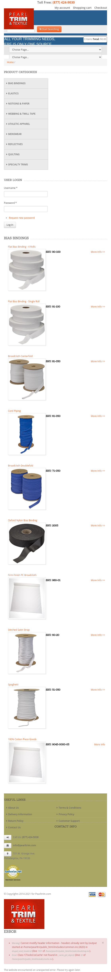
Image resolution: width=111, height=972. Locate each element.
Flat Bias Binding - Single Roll (24, 301)
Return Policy (14, 821)
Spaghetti (13, 684)
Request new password (22, 218)
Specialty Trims (16, 164)
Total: (96, 39)
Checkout (100, 8)
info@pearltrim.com (24, 845)
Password (10, 203)
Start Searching (49, 29)
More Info (99, 744)
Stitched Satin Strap (19, 629)
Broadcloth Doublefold (20, 465)
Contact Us (13, 827)
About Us (12, 807)
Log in (10, 224)
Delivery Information (18, 814)
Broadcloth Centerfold (20, 356)
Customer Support (68, 821)
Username (11, 188)
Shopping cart (82, 8)
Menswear (13, 134)
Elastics (11, 93)
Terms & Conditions (68, 807)
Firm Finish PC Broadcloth (22, 575)
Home (10, 62)
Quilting (12, 154)
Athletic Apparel (17, 124)
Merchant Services (13, 880)
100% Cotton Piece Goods (22, 739)
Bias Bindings (15, 83)
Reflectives (14, 144)
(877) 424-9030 (64, 2)
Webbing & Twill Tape (20, 113)
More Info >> (98, 252)
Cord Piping (14, 411)
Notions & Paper (17, 103)
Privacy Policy (65, 814)
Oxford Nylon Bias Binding (22, 520)
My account (62, 8)
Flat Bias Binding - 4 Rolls (21, 246)
